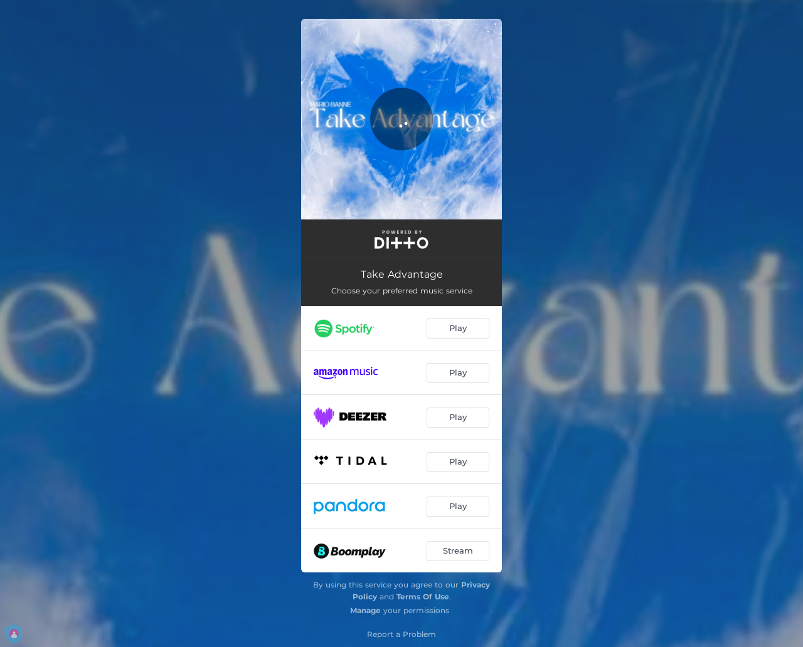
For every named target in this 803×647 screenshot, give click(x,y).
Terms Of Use (422, 596)
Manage (365, 610)
